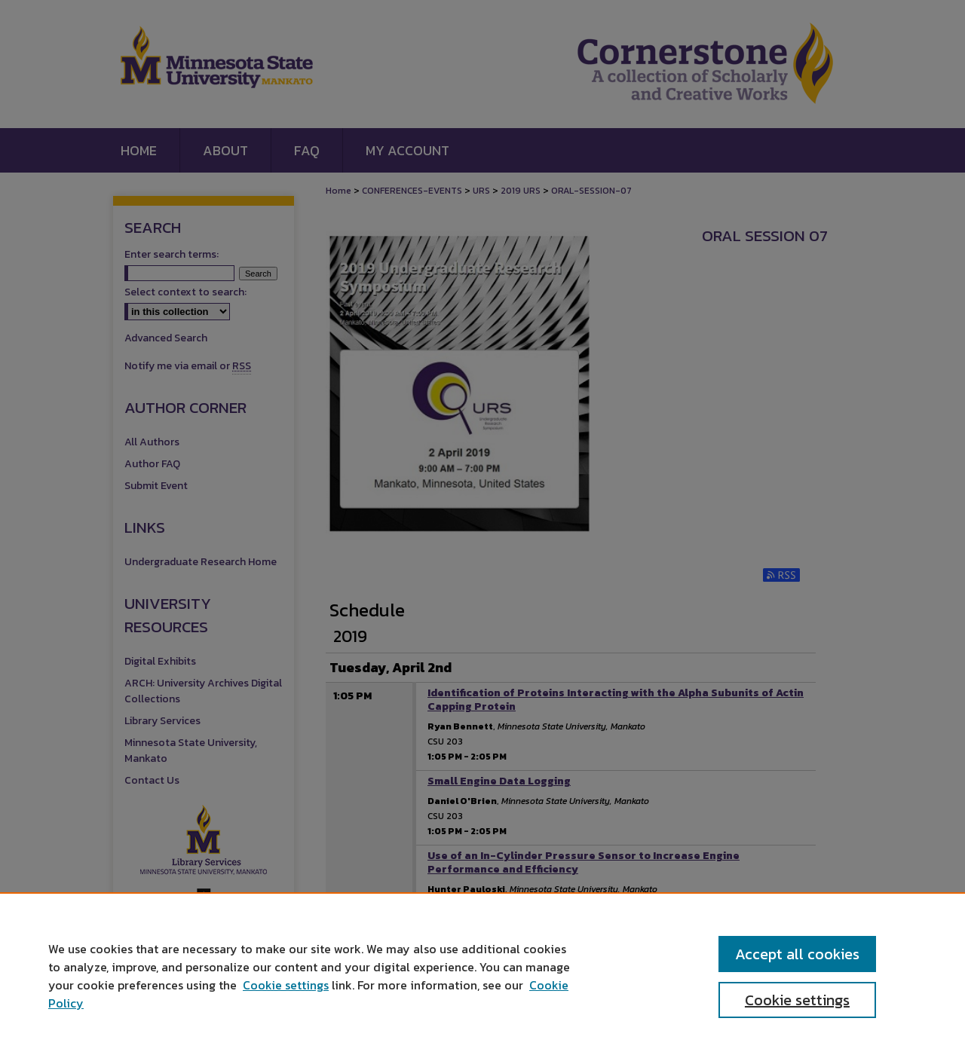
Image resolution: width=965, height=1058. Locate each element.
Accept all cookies (797, 954)
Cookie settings (286, 985)
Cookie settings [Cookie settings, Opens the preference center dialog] (797, 1000)
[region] (482, 975)
